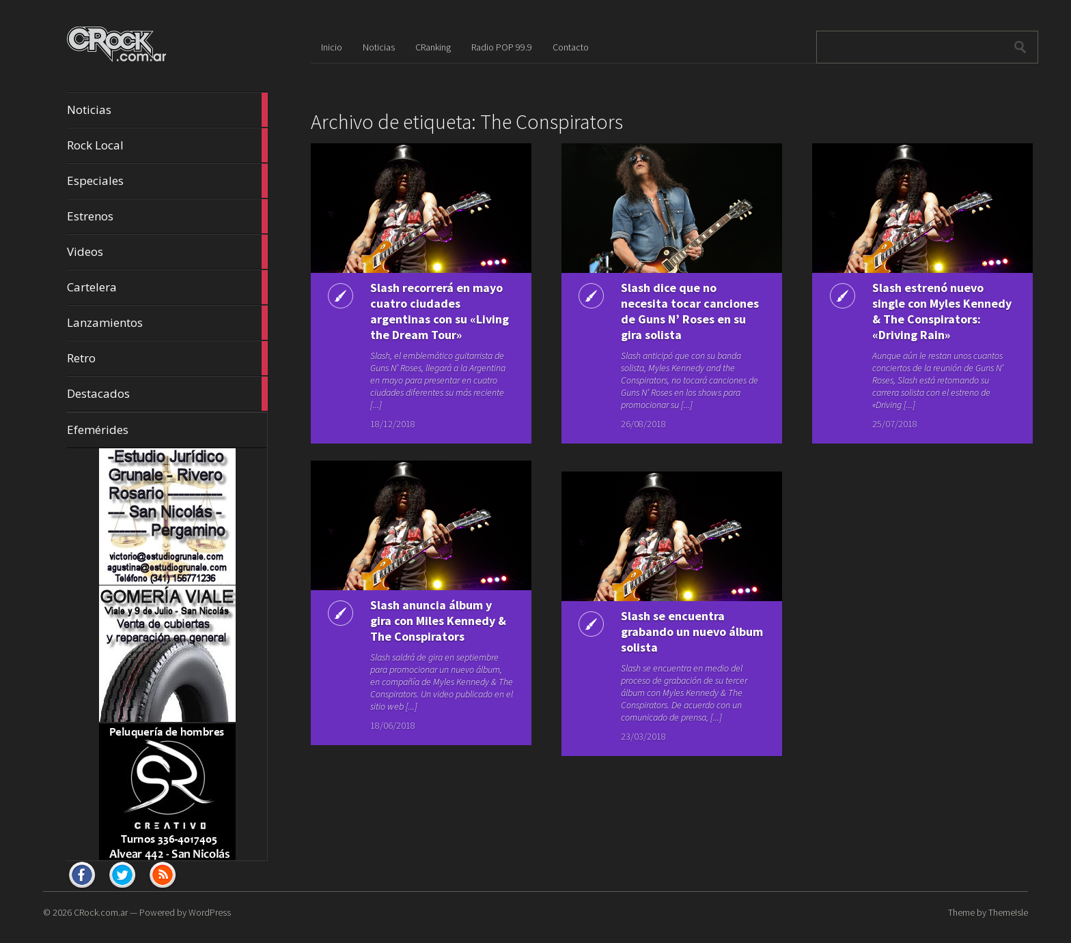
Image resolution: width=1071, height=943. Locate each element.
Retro (167, 358)
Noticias (167, 110)
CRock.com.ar (101, 912)
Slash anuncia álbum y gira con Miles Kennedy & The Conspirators (438, 620)
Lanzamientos (167, 323)
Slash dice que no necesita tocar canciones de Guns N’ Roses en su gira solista (690, 311)
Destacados (167, 394)
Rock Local (167, 145)
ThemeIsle (1008, 912)
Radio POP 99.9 (501, 47)
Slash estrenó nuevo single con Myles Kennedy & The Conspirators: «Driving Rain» (942, 311)
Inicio (331, 47)
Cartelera (167, 287)
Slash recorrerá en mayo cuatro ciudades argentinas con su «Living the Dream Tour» (439, 311)
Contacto (571, 47)
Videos (167, 252)
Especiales (167, 181)
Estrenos (167, 216)
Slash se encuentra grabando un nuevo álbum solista (692, 631)
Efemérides (97, 429)
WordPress (210, 912)
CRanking (433, 47)
